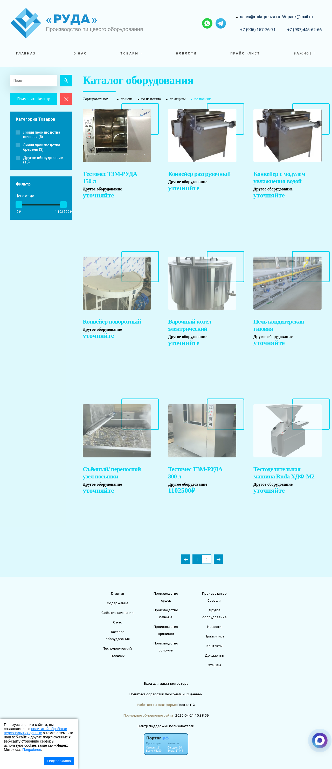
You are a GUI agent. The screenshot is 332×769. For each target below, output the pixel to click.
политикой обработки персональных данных (35, 731)
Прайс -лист (245, 53)
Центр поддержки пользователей (166, 726)
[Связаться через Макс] (320, 740)
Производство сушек (166, 596)
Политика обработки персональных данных (166, 694)
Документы (214, 655)
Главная (117, 593)
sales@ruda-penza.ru (260, 16)
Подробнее (31, 749)
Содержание (117, 603)
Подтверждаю (59, 761)
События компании (117, 612)
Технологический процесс (117, 651)
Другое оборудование (214, 613)
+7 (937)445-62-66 (304, 29)
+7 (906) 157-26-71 (257, 29)
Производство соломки (166, 646)
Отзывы (214, 665)
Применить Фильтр (33, 99)
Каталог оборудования (118, 635)
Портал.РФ (186, 705)
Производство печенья (166, 613)
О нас (80, 53)
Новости (186, 53)
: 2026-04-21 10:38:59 (191, 715)
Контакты (214, 646)
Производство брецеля (214, 596)
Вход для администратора (166, 683)
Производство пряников (166, 630)
